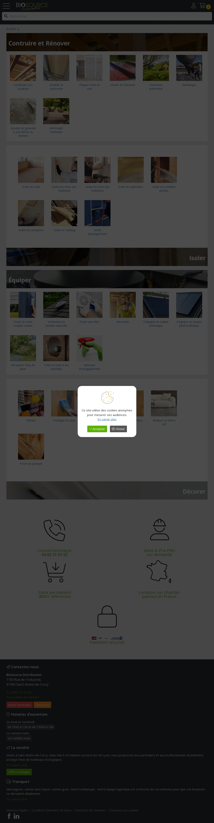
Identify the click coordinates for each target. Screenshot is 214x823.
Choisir (118, 429)
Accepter (97, 429)
